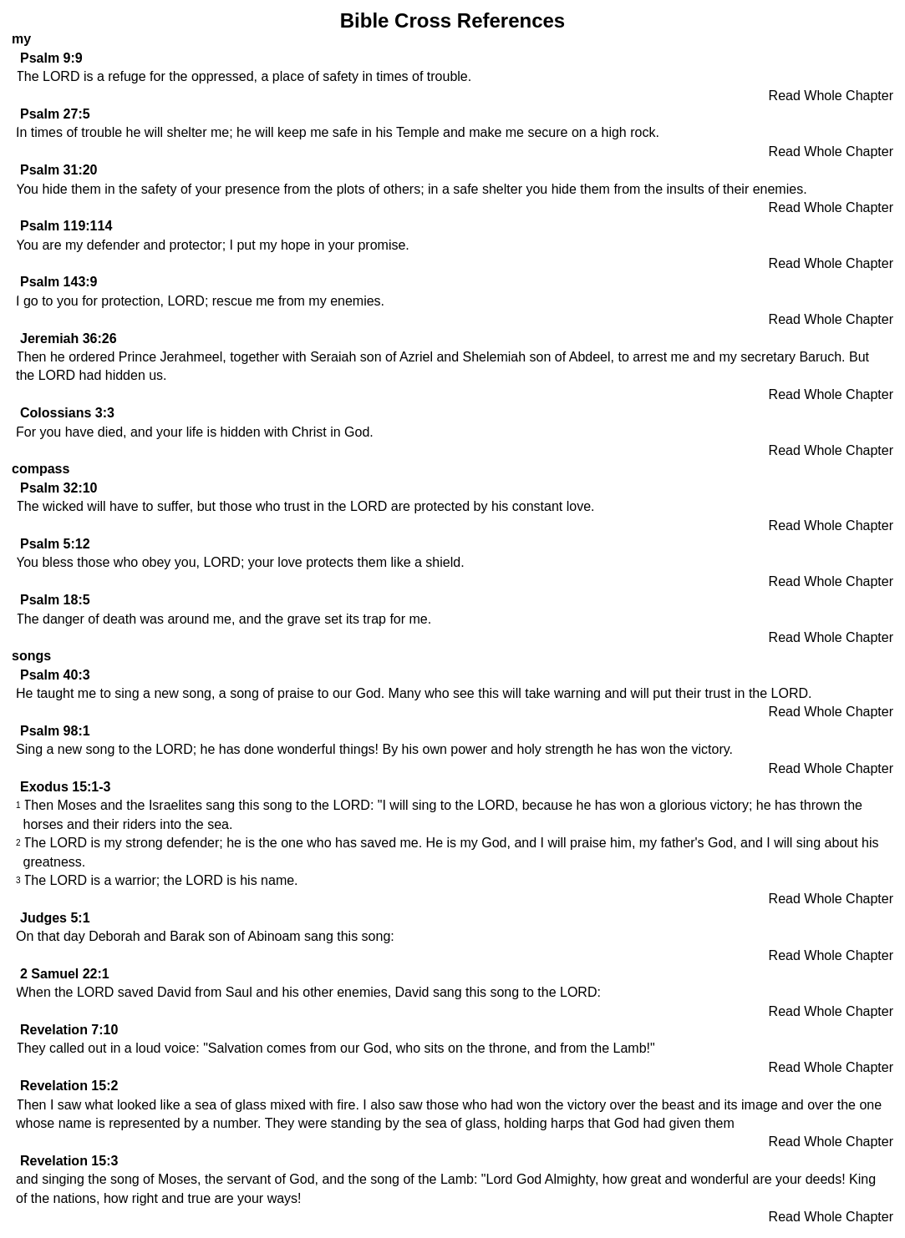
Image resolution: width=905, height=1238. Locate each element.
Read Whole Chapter (831, 95)
